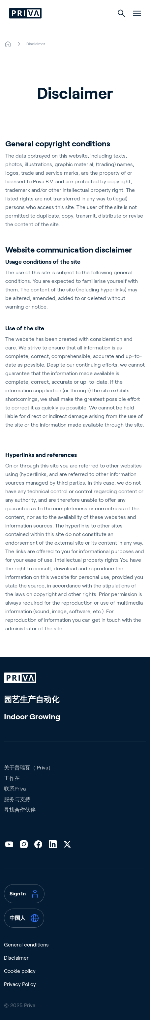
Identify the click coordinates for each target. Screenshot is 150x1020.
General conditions (26, 944)
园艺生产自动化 (31, 699)
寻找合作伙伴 (20, 810)
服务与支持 (17, 799)
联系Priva (15, 789)
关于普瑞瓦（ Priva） (28, 767)
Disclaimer (16, 958)
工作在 (12, 778)
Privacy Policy (20, 984)
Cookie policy (20, 971)
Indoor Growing (32, 716)
